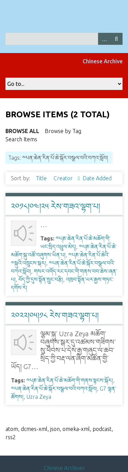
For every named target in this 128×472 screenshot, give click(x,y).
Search (116, 39)
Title (42, 178)
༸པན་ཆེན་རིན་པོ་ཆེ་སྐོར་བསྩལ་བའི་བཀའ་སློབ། (54, 388)
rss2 (10, 437)
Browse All (22, 131)
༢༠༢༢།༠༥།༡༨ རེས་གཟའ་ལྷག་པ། (55, 315)
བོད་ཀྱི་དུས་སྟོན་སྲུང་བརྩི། (40, 279)
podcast (102, 429)
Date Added (97, 178)
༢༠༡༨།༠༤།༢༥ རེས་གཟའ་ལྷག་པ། (55, 206)
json (55, 429)
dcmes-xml (34, 429)
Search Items (21, 139)
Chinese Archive (103, 61)
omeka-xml (76, 429)
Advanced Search (104, 39)
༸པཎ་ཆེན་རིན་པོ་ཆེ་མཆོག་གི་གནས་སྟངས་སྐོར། (69, 380)
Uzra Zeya (38, 397)
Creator (64, 178)
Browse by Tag (63, 131)
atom (11, 429)
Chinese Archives (64, 468)
